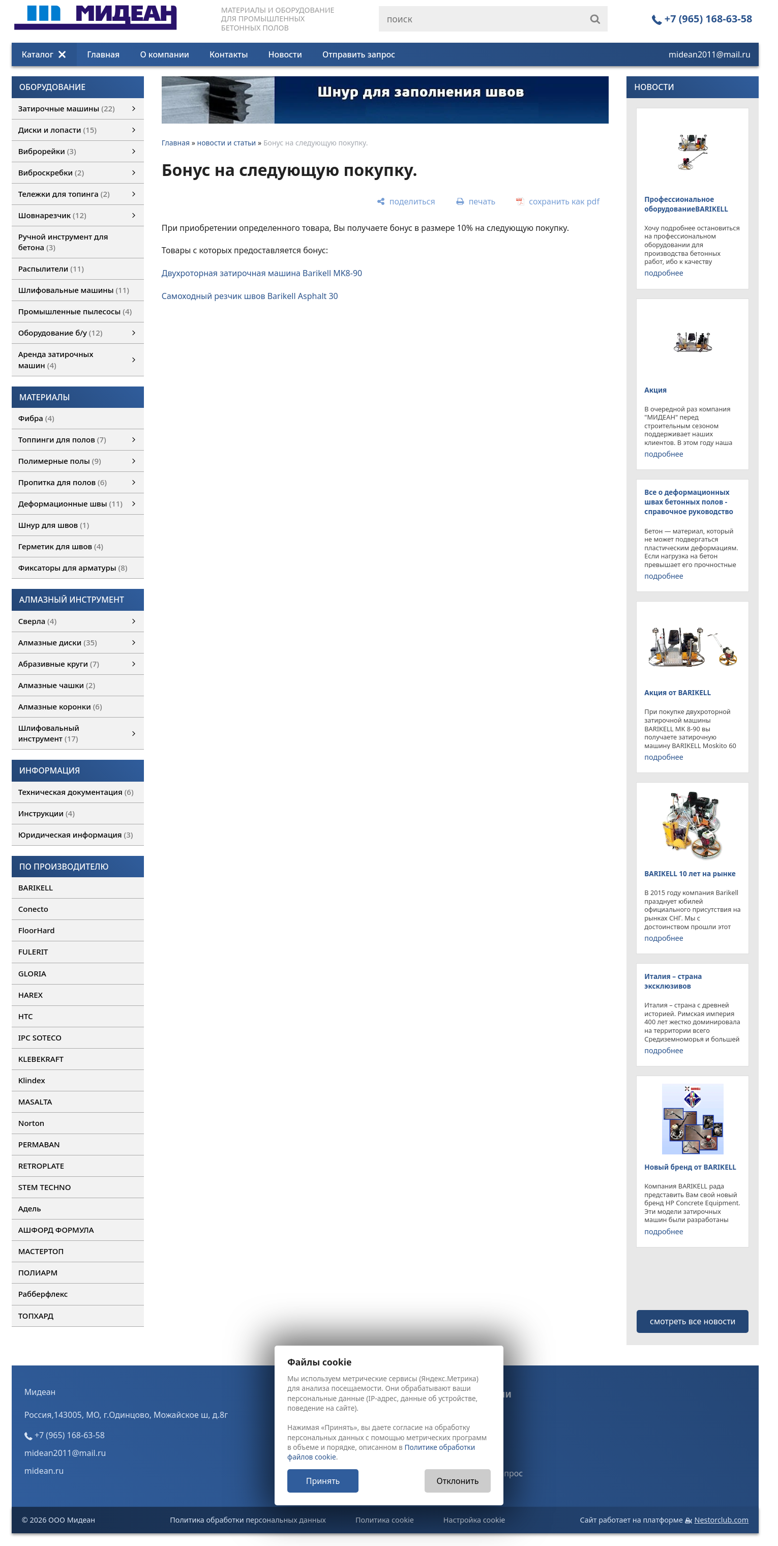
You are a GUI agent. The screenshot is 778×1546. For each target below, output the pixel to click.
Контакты (229, 54)
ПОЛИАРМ (37, 1272)
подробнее (663, 273)
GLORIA (32, 973)
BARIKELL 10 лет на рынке (690, 873)
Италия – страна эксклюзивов (673, 981)
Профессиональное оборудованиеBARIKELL (686, 204)
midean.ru (44, 1470)
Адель (29, 1208)
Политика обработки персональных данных (248, 1520)
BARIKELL (35, 887)
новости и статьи (226, 142)
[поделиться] (405, 201)
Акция (655, 390)
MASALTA (35, 1101)
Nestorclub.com (721, 1520)
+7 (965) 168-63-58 (702, 18)
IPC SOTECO (40, 1037)
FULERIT (33, 951)
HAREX (30, 995)
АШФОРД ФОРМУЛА (56, 1230)
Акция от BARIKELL (677, 692)
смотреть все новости (693, 1321)
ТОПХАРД (35, 1316)
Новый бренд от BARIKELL (690, 1167)
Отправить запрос (358, 54)
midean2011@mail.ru (710, 54)
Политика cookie (384, 1520)
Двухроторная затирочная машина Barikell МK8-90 (262, 273)
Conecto (33, 909)
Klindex (31, 1080)
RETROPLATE (41, 1166)
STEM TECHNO (44, 1187)
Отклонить (458, 1480)
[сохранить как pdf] (558, 201)
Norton (31, 1123)
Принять (323, 1480)
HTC (25, 1016)
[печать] (475, 201)
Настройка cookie (474, 1520)
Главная (103, 54)
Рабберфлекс (43, 1294)
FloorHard (36, 930)
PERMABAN (39, 1144)
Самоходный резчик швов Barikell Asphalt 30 (250, 296)
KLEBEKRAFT (41, 1059)
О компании (164, 54)
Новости (285, 54)
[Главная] (95, 27)
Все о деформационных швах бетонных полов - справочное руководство (688, 501)
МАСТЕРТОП (41, 1251)
